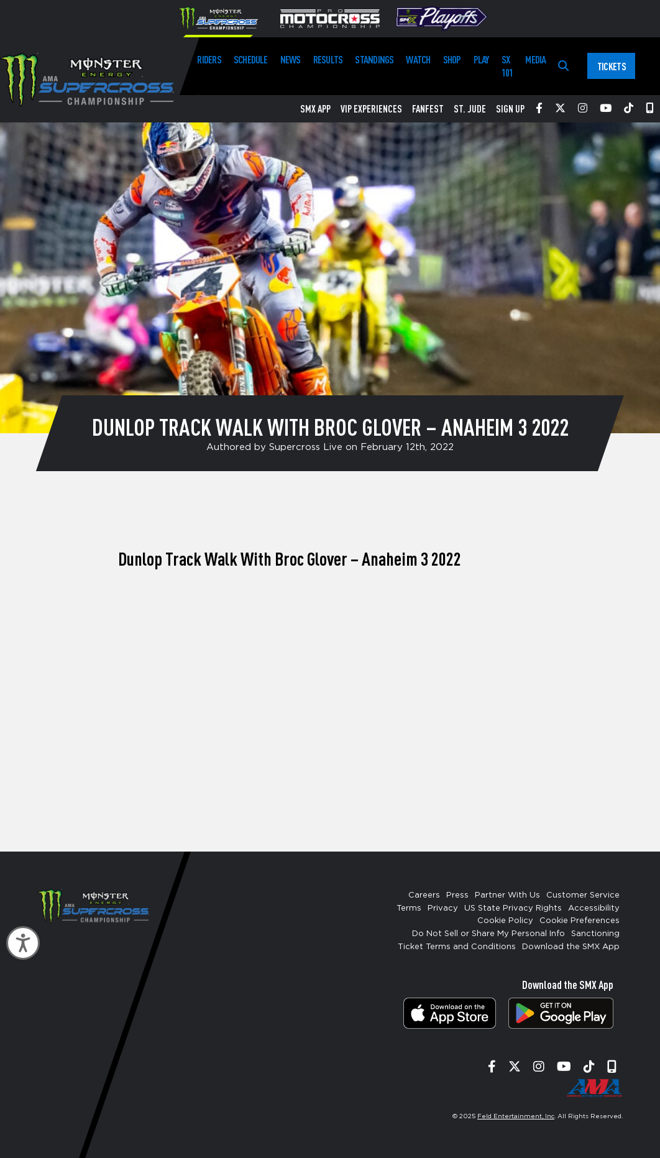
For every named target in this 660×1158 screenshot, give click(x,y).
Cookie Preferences (579, 921)
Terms (408, 908)
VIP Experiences (371, 108)
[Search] (563, 66)
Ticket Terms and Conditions (457, 947)
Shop (452, 59)
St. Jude (470, 108)
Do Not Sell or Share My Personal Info (488, 934)
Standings (374, 59)
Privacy (443, 908)
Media (535, 59)
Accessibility (594, 908)
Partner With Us (507, 895)
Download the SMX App (571, 947)
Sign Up (510, 108)
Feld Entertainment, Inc (515, 1116)
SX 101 (507, 65)
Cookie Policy (505, 921)
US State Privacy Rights (513, 908)
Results (328, 59)
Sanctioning (595, 934)
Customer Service (583, 895)
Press (457, 895)
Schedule (251, 59)
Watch (418, 59)
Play (481, 59)
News (290, 59)
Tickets (611, 66)
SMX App (315, 108)
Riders (209, 59)
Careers (424, 895)
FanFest (428, 108)
